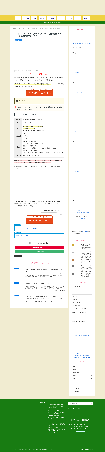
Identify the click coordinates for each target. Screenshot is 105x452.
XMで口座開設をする (39, 254)
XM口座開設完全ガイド (22, 238)
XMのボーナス (18, 258)
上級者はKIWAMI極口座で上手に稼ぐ (82, 335)
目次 (19, 102)
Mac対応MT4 (78, 355)
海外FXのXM (85, 231)
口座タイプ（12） (77, 286)
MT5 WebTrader (86, 357)
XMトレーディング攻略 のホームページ (20, 449)
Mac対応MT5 (86, 355)
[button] (90, 48)
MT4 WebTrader (77, 357)
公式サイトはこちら (80, 431)
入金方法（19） (76, 299)
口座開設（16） (76, 292)
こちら (89, 236)
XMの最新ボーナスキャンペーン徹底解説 (27, 230)
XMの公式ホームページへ (40, 92)
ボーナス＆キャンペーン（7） (79, 289)
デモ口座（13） (76, 296)
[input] (82, 47)
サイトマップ (53, 449)
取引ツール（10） (77, 302)
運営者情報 (46, 449)
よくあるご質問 (33, 449)
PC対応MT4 (78, 353)
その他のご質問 (76, 305)
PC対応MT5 (85, 353)
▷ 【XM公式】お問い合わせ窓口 (80, 308)
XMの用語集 (40, 449)
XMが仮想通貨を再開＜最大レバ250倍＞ (81, 212)
